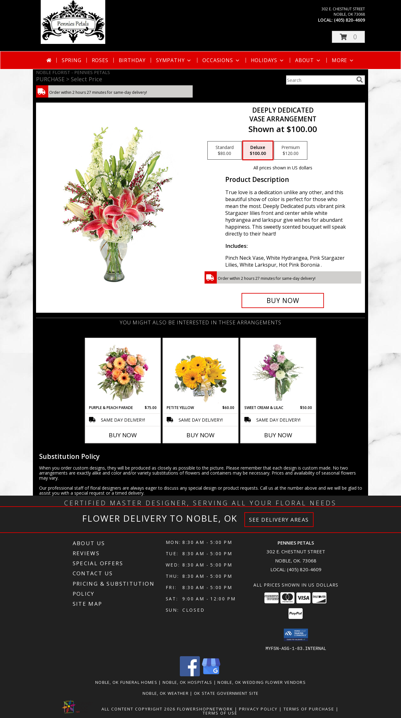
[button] (348, 37)
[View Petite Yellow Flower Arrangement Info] (200, 372)
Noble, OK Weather (166, 693)
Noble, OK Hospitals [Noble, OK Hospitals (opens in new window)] (187, 682)
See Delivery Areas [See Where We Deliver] (279, 519)
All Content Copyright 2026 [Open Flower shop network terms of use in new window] (138, 708)
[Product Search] (319, 80)
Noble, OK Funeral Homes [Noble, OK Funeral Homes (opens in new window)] (126, 682)
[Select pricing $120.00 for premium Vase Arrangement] (290, 150)
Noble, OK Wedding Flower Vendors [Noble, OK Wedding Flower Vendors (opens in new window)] (261, 682)
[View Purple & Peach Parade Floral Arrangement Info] (123, 371)
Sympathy (174, 60)
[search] (360, 79)
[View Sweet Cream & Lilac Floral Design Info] (278, 371)
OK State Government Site (226, 693)
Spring (71, 60)
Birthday (132, 60)
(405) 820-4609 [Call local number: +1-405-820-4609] (349, 20)
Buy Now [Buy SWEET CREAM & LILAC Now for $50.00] (278, 435)
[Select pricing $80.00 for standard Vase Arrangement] (225, 150)
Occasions (221, 60)
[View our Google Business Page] (211, 674)
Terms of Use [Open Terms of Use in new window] (220, 712)
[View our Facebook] (190, 674)
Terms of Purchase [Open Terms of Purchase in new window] (309, 708)
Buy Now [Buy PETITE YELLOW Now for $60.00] (200, 435)
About (308, 60)
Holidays (268, 60)
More (343, 60)
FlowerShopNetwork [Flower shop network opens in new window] (205, 708)
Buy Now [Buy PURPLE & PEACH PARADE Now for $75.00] (123, 435)
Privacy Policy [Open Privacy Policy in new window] (258, 708)
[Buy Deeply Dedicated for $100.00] (283, 300)
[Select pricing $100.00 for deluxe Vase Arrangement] (258, 150)
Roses (100, 60)
